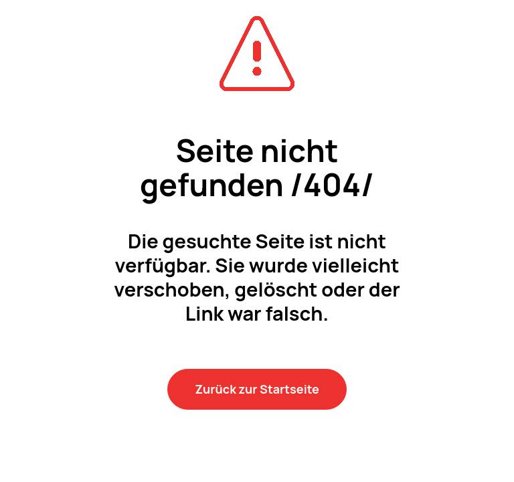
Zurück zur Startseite (257, 389)
